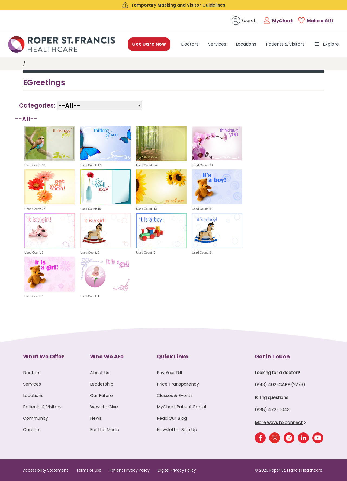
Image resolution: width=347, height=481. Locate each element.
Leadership (101, 384)
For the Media (104, 430)
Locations (246, 44)
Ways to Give (104, 407)
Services (217, 44)
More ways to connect (279, 422)
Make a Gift (320, 21)
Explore (326, 44)
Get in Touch (272, 356)
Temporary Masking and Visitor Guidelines (178, 5)
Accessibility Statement (45, 470)
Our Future (101, 395)
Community (35, 418)
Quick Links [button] (172, 356)
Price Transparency (178, 384)
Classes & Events (175, 395)
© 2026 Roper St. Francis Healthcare (288, 470)
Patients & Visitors (285, 44)
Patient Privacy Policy (130, 470)
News (95, 418)
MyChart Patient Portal (181, 407)
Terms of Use (88, 470)
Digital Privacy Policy (177, 470)
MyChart (282, 21)
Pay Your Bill (169, 373)
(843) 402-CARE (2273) (280, 384)
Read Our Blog (172, 418)
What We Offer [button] (43, 356)
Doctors (191, 44)
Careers (31, 430)
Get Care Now (149, 44)
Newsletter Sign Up (177, 430)
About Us (99, 373)
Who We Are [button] (107, 356)
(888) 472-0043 (272, 409)
